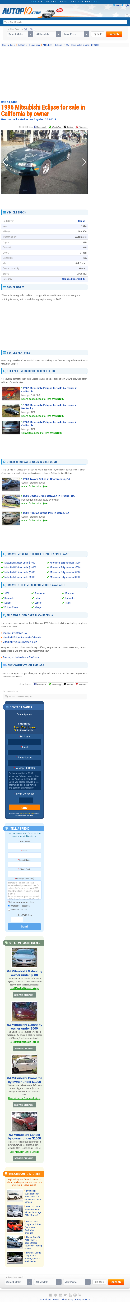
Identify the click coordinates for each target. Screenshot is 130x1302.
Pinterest (83, 127)
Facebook (41, 127)
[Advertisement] (65, 73)
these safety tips (27, 813)
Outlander (70, 598)
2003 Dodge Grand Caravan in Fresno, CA (49, 495)
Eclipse (8, 602)
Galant (38, 598)
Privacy (78, 1295)
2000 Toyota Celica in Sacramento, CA (46, 478)
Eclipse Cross (11, 607)
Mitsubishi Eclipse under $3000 (19, 577)
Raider (68, 602)
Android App (45, 1295)
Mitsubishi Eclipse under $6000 (65, 572)
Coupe (81, 221)
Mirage (38, 607)
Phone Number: (24, 757)
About (65, 1295)
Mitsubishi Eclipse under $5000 (65, 567)
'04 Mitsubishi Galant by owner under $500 (24, 972)
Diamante (9, 598)
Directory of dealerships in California (21, 657)
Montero (69, 593)
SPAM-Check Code (24, 793)
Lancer (38, 602)
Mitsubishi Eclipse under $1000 (19, 562)
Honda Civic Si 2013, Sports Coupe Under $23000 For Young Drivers (33, 1238)
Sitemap (56, 1295)
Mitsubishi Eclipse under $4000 (65, 562)
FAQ (71, 1295)
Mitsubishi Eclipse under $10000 (20, 567)
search (114, 34)
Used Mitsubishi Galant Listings (24, 988)
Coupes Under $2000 (73, 278)
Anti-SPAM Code (24, 915)
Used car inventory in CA (15, 633)
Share (117, 5)
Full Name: (24, 736)
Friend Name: (24, 860)
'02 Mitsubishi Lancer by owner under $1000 (24, 1133)
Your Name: (24, 841)
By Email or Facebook (19, 906)
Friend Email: (24, 869)
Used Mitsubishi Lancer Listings (24, 1148)
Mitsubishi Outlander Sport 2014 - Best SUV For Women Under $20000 (33, 1193)
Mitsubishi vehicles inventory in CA (20, 642)
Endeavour (40, 593)
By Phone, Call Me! (17, 910)
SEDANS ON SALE (23, 994)
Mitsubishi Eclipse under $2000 (19, 572)
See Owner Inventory (25, 730)
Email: (24, 747)
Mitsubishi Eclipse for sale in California (22, 637)
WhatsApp (56, 127)
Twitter (68, 126)
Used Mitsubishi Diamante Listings (24, 1096)
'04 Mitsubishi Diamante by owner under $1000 (24, 1077)
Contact (86, 1295)
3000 (6, 593)
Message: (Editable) (24, 768)
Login (126, 5)
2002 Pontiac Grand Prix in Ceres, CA (46, 512)
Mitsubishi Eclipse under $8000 (65, 577)
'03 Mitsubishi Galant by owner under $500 (24, 1025)
